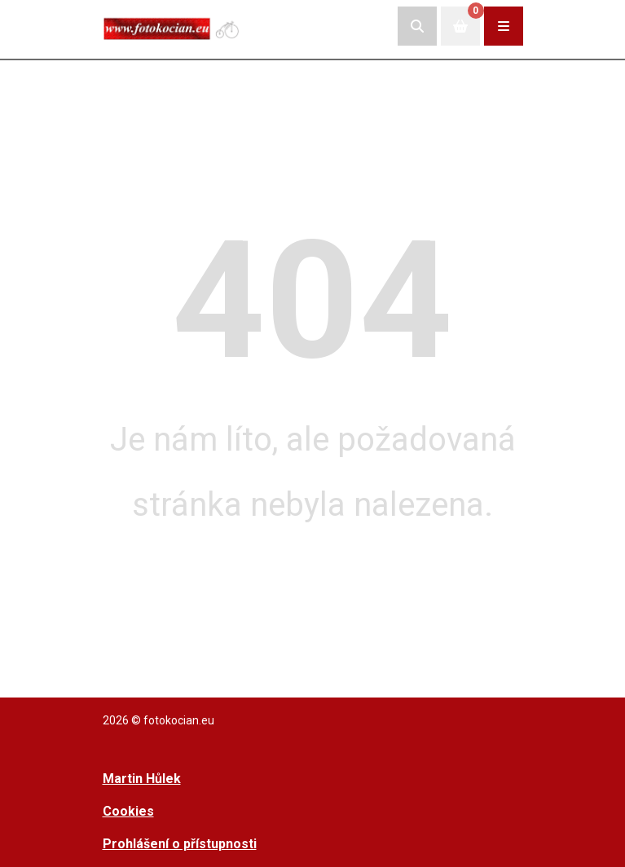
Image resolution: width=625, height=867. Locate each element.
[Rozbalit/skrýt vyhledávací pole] (417, 26)
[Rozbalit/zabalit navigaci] (503, 26)
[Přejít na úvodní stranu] (172, 25)
